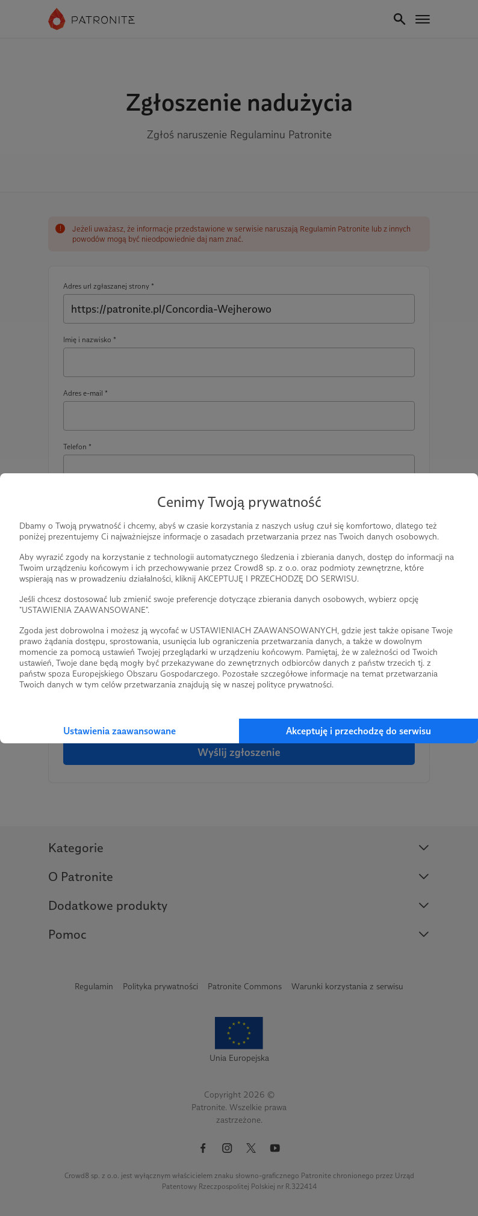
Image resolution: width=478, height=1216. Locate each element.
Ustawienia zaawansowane (119, 731)
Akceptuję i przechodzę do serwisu (358, 731)
